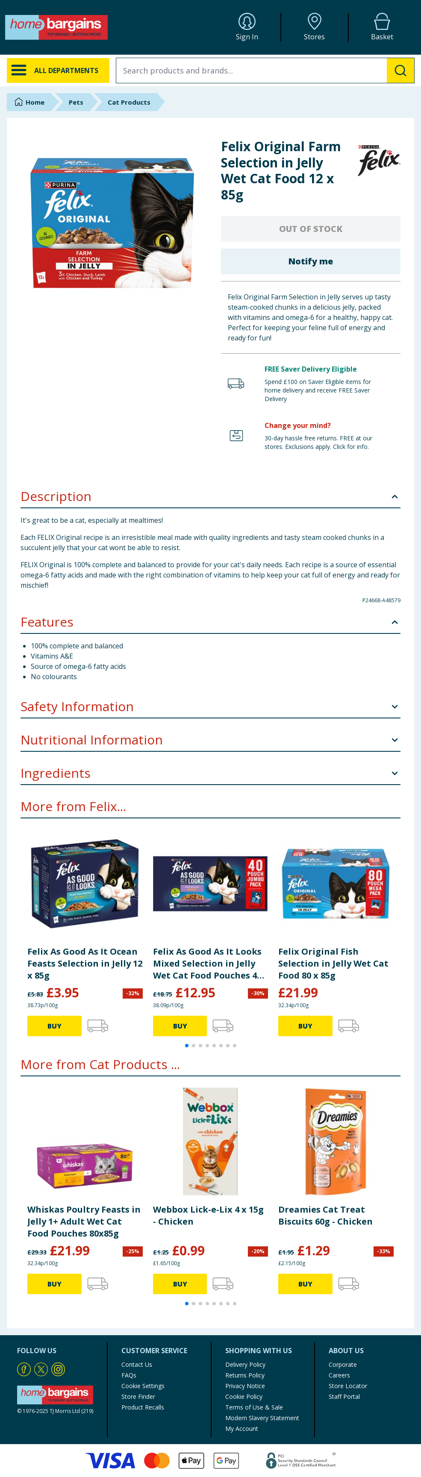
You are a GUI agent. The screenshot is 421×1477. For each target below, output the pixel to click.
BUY (54, 1026)
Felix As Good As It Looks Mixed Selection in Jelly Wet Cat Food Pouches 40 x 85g (207, 964)
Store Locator (348, 1386)
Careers (339, 1375)
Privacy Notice (245, 1386)
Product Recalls (142, 1407)
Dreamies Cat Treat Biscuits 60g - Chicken (325, 1215)
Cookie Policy (243, 1396)
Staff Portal (344, 1396)
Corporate (343, 1364)
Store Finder (138, 1396)
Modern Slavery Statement (262, 1418)
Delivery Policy (245, 1364)
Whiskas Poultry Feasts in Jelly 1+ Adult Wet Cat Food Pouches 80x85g (84, 1221)
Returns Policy (245, 1375)
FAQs (128, 1375)
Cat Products (129, 102)
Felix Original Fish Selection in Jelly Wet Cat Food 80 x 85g (333, 963)
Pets (76, 102)
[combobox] (265, 70)
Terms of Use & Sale (254, 1407)
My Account (241, 1428)
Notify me (310, 261)
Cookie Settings (143, 1386)
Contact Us (136, 1364)
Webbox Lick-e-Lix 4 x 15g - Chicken (208, 1215)
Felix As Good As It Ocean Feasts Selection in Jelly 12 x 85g (84, 963)
